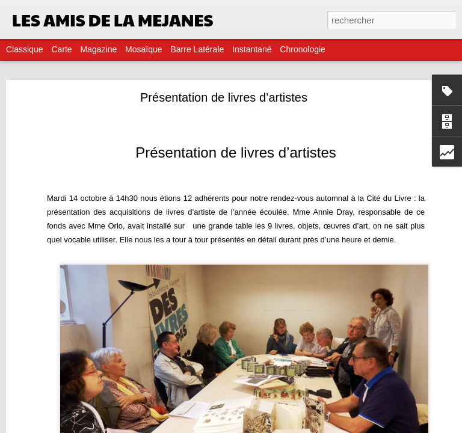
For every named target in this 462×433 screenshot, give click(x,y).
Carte (61, 49)
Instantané (251, 49)
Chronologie (302, 49)
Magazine (99, 49)
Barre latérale (197, 49)
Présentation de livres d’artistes (223, 97)
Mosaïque (143, 49)
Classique (24, 49)
